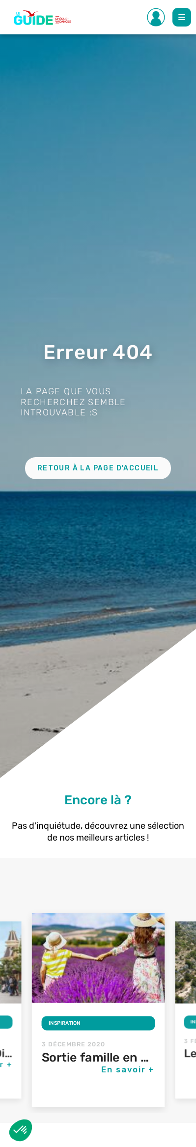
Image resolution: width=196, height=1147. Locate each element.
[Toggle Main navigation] (181, 17)
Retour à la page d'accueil (98, 468)
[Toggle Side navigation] (156, 17)
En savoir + (128, 1069)
